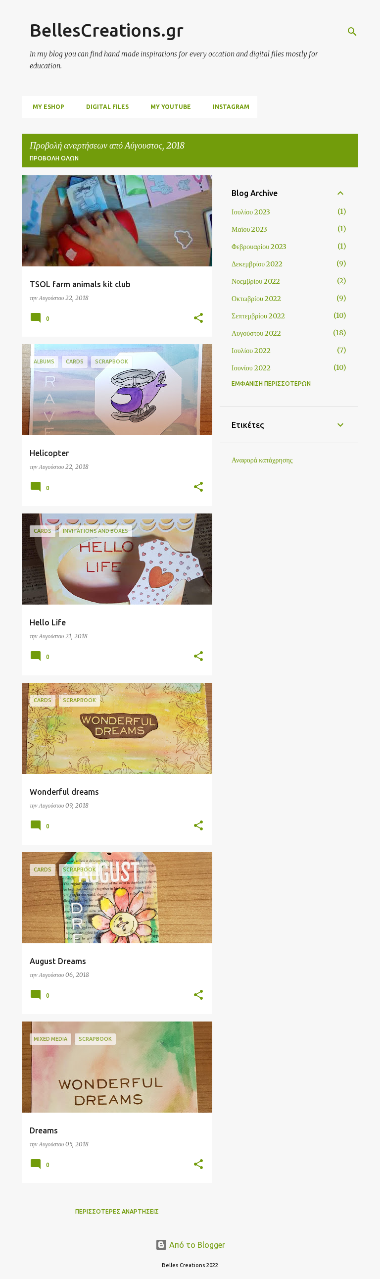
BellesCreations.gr (107, 30)
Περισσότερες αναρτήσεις (117, 1211)
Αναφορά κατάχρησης (262, 460)
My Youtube (167, 106)
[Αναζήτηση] (352, 32)
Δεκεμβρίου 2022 (257, 263)
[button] (198, 318)
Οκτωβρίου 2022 (256, 298)
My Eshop (45, 106)
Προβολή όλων (54, 158)
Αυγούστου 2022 (256, 333)
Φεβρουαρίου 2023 (259, 246)
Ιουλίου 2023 (251, 211)
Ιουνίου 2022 (251, 367)
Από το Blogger (190, 1244)
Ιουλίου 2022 (251, 350)
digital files (104, 106)
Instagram (228, 106)
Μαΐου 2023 (249, 229)
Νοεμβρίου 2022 (256, 281)
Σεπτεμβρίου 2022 (258, 315)
